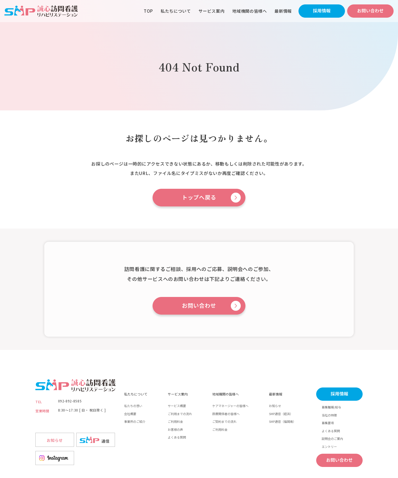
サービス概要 (177, 405)
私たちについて (176, 11)
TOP (148, 11)
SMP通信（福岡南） (282, 421)
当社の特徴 (329, 415)
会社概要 (130, 413)
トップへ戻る (199, 197)
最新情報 (283, 11)
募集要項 (328, 423)
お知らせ (275, 405)
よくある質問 (177, 437)
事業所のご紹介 (134, 421)
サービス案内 (211, 11)
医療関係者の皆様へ (226, 413)
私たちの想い (133, 405)
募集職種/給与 (331, 407)
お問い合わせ (370, 11)
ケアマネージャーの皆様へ (230, 405)
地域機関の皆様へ (249, 11)
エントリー (329, 446)
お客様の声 (175, 429)
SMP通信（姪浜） (281, 413)
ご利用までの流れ (180, 413)
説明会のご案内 (332, 438)
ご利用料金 (175, 421)
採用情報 (322, 11)
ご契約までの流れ (224, 421)
